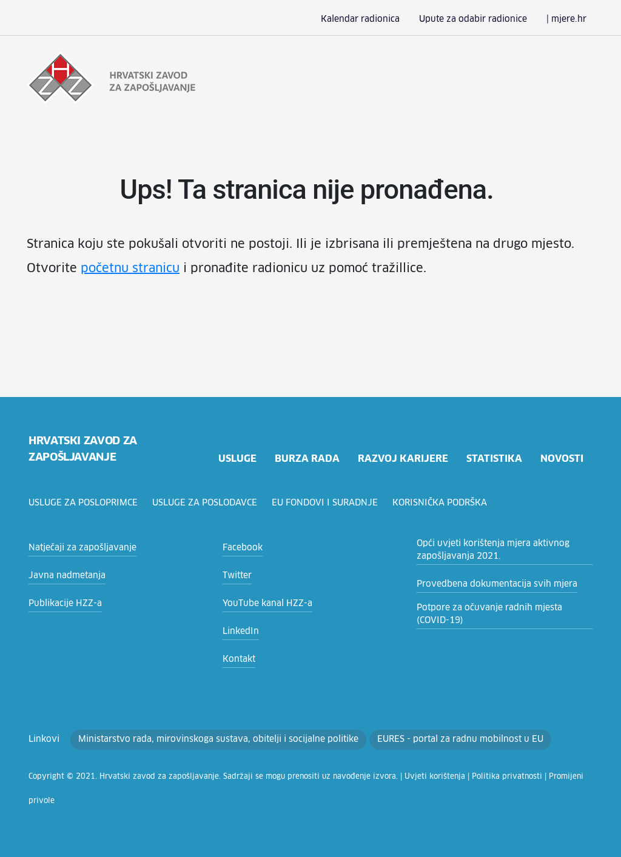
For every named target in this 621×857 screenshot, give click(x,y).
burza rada (306, 458)
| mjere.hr (568, 19)
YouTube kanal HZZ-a (264, 604)
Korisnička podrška (446, 503)
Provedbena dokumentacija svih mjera (488, 584)
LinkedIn (239, 631)
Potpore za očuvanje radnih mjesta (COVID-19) (499, 614)
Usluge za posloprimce (85, 503)
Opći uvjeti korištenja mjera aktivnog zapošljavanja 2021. (484, 550)
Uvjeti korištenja (383, 777)
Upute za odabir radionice (483, 19)
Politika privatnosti (444, 777)
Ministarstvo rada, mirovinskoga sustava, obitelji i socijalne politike (198, 739)
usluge (235, 458)
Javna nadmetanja (63, 576)
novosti (561, 458)
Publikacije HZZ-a (62, 604)
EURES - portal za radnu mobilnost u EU (417, 739)
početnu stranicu (71, 268)
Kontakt (237, 659)
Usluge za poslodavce (209, 503)
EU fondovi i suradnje (330, 503)
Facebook (241, 548)
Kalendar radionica (380, 19)
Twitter (235, 576)
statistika (494, 458)
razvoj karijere (402, 458)
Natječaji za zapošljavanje (77, 548)
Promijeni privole (506, 777)
